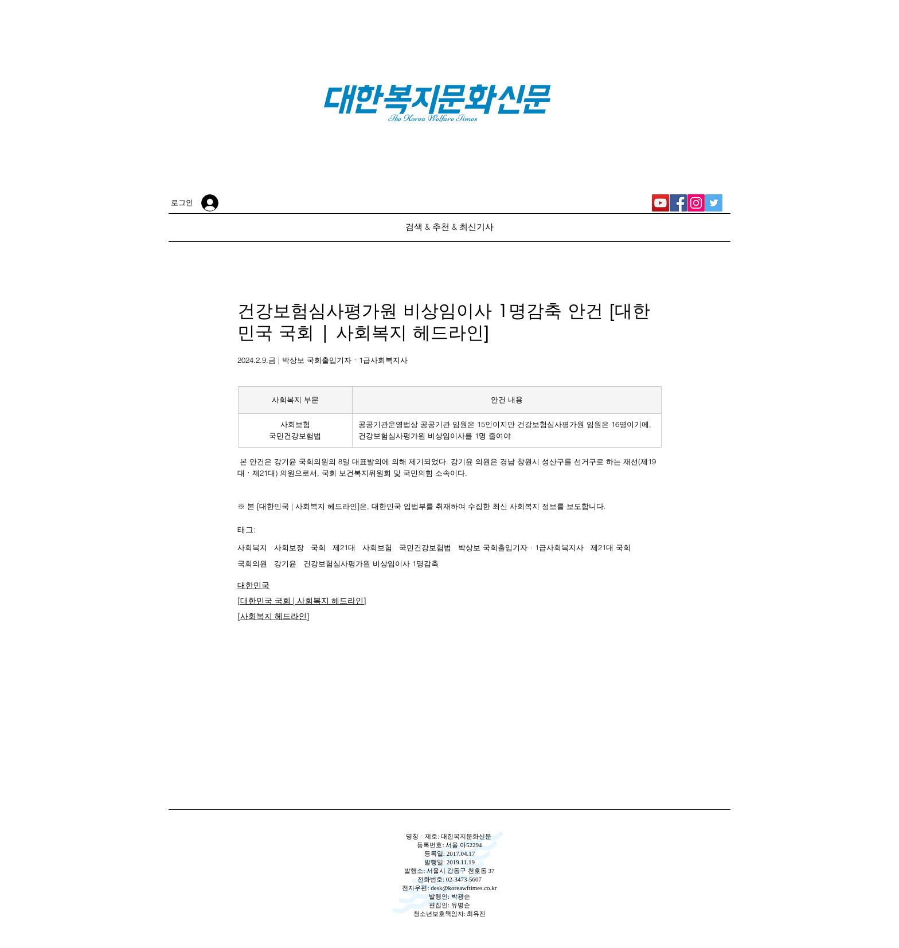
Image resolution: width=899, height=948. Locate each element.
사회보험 (377, 547)
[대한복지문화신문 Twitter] (713, 202)
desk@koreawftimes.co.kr (464, 887)
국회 (318, 547)
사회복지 (252, 547)
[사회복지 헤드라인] (273, 616)
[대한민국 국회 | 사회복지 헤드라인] (301, 601)
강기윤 (285, 563)
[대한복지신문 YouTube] (660, 202)
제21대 (344, 547)
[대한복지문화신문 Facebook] (678, 202)
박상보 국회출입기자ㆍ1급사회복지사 (521, 547)
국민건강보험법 (425, 547)
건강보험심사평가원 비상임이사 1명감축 (371, 563)
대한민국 (253, 585)
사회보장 (289, 547)
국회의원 (252, 563)
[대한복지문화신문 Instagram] (696, 202)
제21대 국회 (611, 547)
